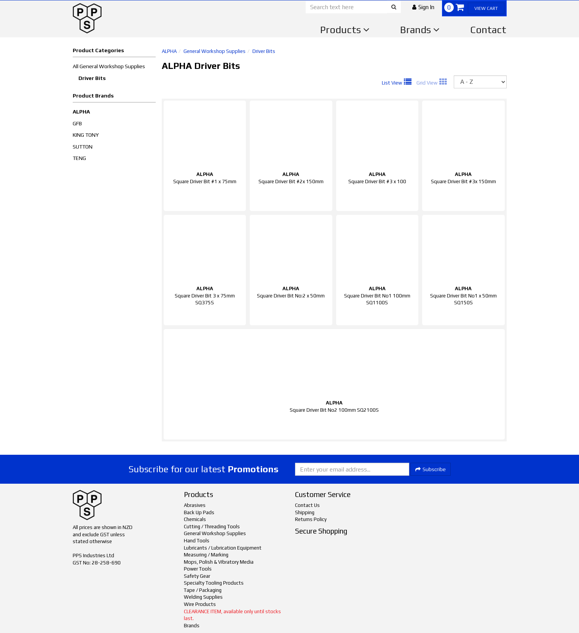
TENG (79, 158)
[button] (423, 7)
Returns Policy (311, 519)
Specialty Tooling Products (214, 583)
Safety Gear (197, 576)
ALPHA (81, 112)
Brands (420, 29)
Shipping (304, 512)
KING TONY (86, 135)
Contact (488, 29)
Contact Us (307, 505)
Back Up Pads (199, 512)
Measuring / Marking (206, 555)
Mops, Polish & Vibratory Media (219, 562)
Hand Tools (196, 540)
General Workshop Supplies (214, 51)
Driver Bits (92, 78)
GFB (77, 123)
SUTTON (83, 147)
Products (345, 29)
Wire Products (200, 604)
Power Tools (198, 569)
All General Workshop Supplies (109, 66)
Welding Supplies (203, 597)
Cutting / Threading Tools (212, 526)
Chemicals (195, 519)
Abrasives (195, 505)
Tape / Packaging (203, 590)
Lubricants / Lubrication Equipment (223, 548)
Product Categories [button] (98, 50)
